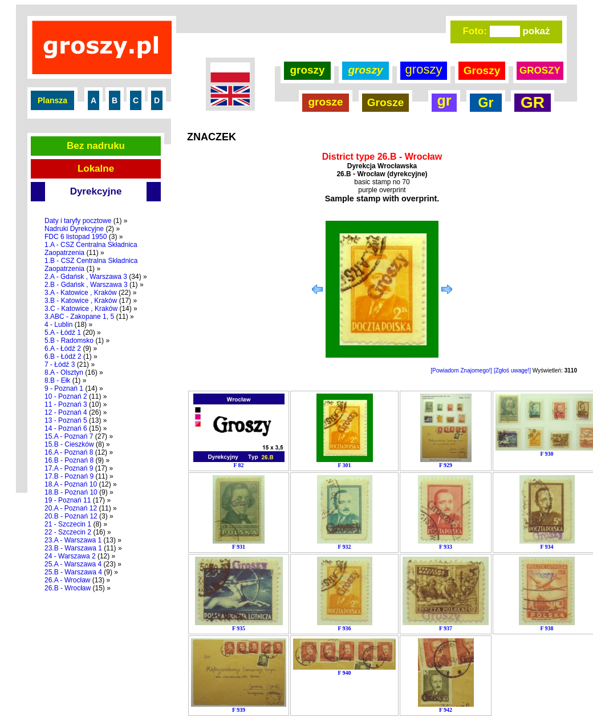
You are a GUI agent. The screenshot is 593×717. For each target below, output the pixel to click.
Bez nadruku (96, 145)
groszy (307, 70)
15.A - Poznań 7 (68, 436)
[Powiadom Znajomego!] (461, 370)
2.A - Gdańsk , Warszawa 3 (85, 277)
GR (533, 102)
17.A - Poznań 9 (68, 468)
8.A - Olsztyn (63, 372)
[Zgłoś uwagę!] (512, 370)
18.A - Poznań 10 (70, 484)
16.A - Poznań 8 (68, 452)
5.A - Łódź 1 (62, 333)
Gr (486, 102)
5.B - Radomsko (69, 341)
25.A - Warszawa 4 (72, 564)
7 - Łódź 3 (59, 364)
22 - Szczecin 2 (67, 532)
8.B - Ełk (57, 380)
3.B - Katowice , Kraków (80, 301)
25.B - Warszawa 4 (73, 572)
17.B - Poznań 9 (69, 476)
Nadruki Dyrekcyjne (74, 229)
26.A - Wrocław (67, 580)
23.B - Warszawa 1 (73, 548)
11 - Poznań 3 (65, 404)
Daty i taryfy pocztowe (77, 221)
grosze (325, 102)
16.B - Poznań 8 (69, 460)
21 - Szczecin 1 (67, 524)
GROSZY (539, 70)
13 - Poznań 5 (65, 420)
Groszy (482, 70)
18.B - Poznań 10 (71, 492)
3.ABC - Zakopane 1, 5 (79, 317)
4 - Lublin (58, 325)
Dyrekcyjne (96, 191)
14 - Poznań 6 (65, 428)
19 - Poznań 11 (67, 500)
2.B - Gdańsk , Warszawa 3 (86, 285)
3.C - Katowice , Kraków (80, 309)
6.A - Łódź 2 (62, 349)
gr (444, 100)
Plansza (52, 100)
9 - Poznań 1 (63, 388)
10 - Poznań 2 (65, 396)
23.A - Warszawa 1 (72, 540)
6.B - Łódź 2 (63, 356)
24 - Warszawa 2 (70, 556)
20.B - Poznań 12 (71, 516)
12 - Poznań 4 (65, 412)
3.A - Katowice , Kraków (80, 293)
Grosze (385, 102)
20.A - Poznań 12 (70, 508)
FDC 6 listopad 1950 (75, 237)
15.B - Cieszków (69, 444)
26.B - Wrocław (67, 588)
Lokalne (96, 168)
